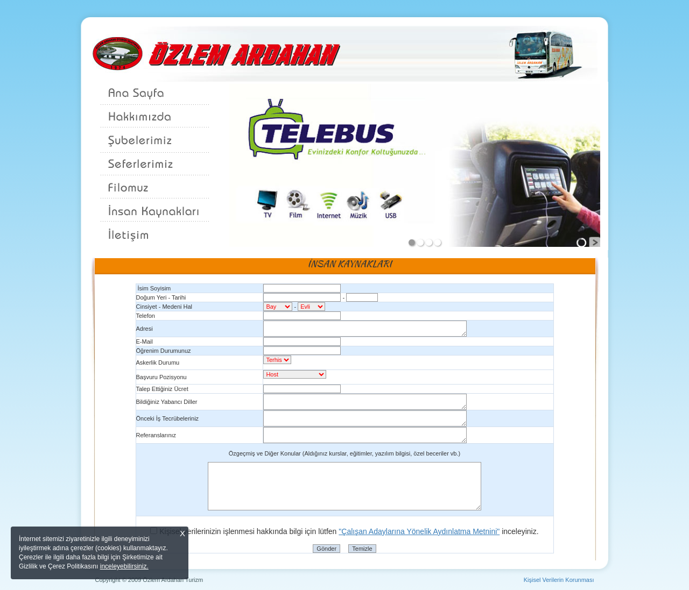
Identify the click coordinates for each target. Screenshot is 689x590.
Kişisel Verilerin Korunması (559, 580)
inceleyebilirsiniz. (124, 566)
